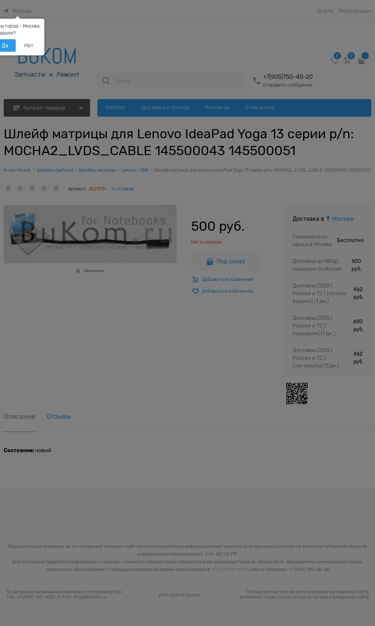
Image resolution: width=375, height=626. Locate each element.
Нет (28, 45)
